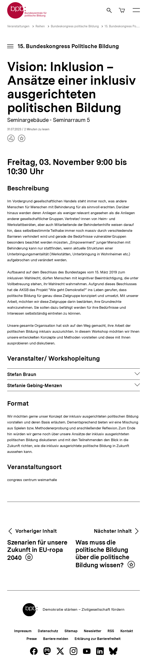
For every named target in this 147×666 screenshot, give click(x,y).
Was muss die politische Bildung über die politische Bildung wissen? (102, 553)
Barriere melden (55, 639)
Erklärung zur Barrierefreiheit (98, 639)
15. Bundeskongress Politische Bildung (68, 46)
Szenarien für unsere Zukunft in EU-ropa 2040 (37, 550)
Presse (31, 639)
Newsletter (92, 631)
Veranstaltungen (18, 26)
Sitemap (70, 631)
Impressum (23, 631)
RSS (111, 631)
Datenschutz (48, 631)
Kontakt (126, 631)
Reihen (40, 26)
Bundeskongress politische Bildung (75, 26)
